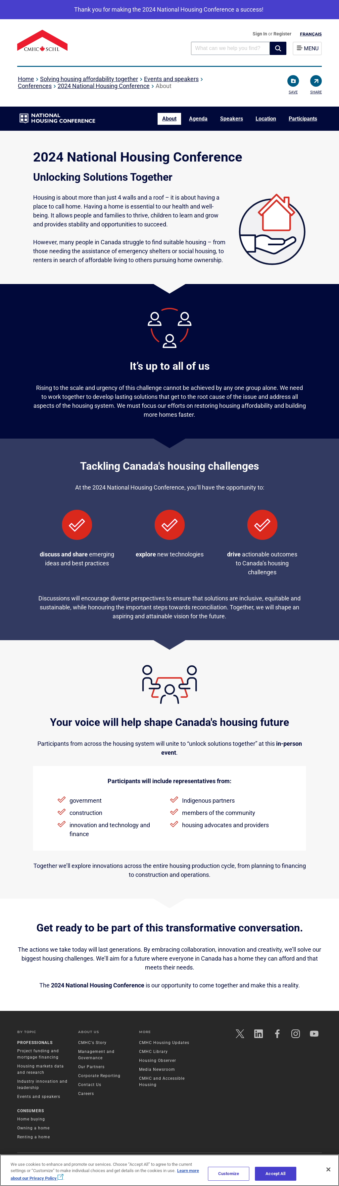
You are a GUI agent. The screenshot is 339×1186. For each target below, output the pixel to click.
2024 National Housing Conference (104, 85)
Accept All (275, 1173)
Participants (303, 119)
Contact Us (89, 1084)
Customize (228, 1173)
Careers (86, 1093)
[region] (169, 1170)
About (169, 119)
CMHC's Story (92, 1042)
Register (282, 33)
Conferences (35, 85)
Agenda (198, 119)
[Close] (328, 1169)
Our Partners (91, 1067)
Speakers (231, 119)
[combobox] (230, 48)
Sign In (260, 33)
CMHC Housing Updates (164, 1042)
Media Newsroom (157, 1069)
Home (26, 78)
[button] (278, 48)
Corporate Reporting (99, 1075)
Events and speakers (171, 78)
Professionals (35, 1042)
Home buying (31, 1119)
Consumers (30, 1111)
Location (266, 119)
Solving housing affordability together (89, 78)
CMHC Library (153, 1051)
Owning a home (33, 1128)
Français (311, 33)
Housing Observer (157, 1060)
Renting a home (33, 1137)
